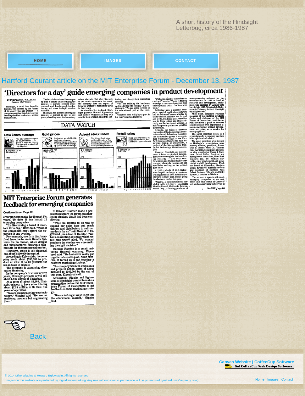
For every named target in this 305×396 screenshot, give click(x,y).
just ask (168, 380)
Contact (185, 61)
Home (40, 61)
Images (113, 61)
